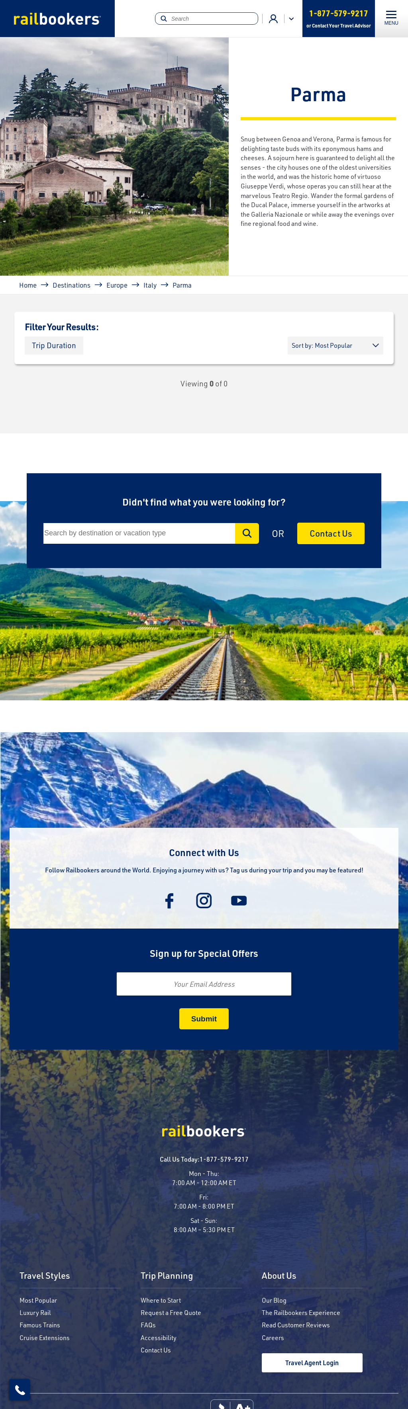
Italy (150, 284)
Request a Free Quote (171, 1312)
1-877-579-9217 (224, 1159)
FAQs (148, 1325)
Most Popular (38, 1300)
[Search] (206, 18)
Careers (273, 1337)
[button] (54, 346)
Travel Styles (45, 1276)
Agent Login (273, 18)
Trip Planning (167, 1276)
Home (28, 284)
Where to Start (161, 1300)
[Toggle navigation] (391, 18)
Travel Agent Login (312, 1362)
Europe (117, 284)
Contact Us (331, 533)
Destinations (71, 284)
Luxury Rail (35, 1312)
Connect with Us (204, 852)
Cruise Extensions (45, 1337)
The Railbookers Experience (301, 1312)
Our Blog (274, 1300)
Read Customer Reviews (296, 1325)
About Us (279, 1276)
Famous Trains (40, 1325)
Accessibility (159, 1337)
